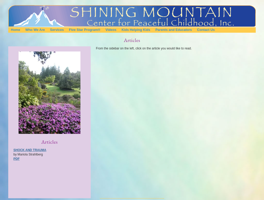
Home (15, 30)
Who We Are (35, 30)
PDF (16, 159)
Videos (110, 30)
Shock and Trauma (29, 150)
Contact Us (206, 30)
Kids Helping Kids (135, 30)
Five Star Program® (84, 30)
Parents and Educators (173, 30)
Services (57, 30)
